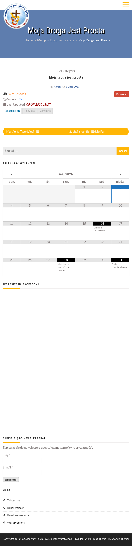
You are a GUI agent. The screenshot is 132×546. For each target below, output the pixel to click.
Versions (45, 111)
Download (121, 94)
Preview (29, 111)
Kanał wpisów (15, 507)
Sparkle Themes (120, 538)
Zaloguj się (13, 500)
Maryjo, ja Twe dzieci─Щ (22, 131)
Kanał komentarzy (18, 515)
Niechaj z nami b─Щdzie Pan (86, 131)
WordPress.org (16, 522)
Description (12, 111)
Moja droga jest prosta (66, 77)
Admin (57, 86)
